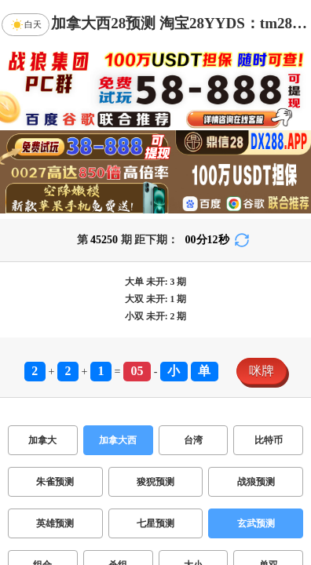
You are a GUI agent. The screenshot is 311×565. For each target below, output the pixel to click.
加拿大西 (118, 440)
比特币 (268, 440)
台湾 (193, 440)
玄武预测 (256, 523)
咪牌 (261, 370)
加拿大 (42, 440)
